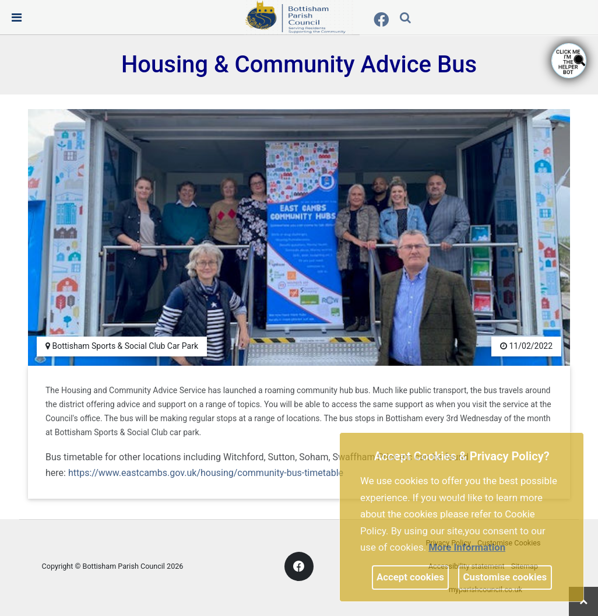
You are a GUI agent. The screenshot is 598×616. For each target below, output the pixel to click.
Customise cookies (505, 577)
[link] (298, 17)
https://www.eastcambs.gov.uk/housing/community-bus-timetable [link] (205, 472)
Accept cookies (410, 577)
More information (466, 547)
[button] (406, 18)
